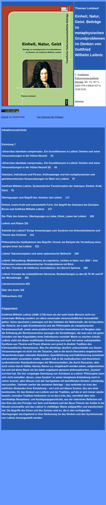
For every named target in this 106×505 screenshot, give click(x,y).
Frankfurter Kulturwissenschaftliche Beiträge (87, 78)
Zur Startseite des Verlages (50, 117)
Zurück (4, 117)
